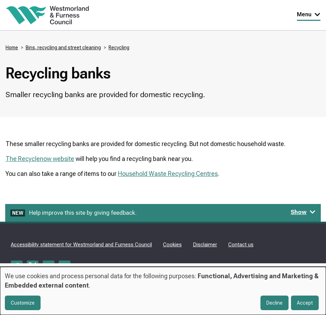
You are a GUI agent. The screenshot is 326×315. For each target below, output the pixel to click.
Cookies (172, 244)
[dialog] (163, 291)
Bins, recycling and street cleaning (63, 47)
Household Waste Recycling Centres (168, 173)
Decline (274, 303)
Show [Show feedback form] (303, 211)
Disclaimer (205, 244)
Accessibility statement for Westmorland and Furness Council (81, 244)
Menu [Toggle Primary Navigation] (308, 14)
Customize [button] (23, 303)
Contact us (241, 244)
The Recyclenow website (40, 158)
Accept (305, 303)
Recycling (119, 47)
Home (12, 47)
